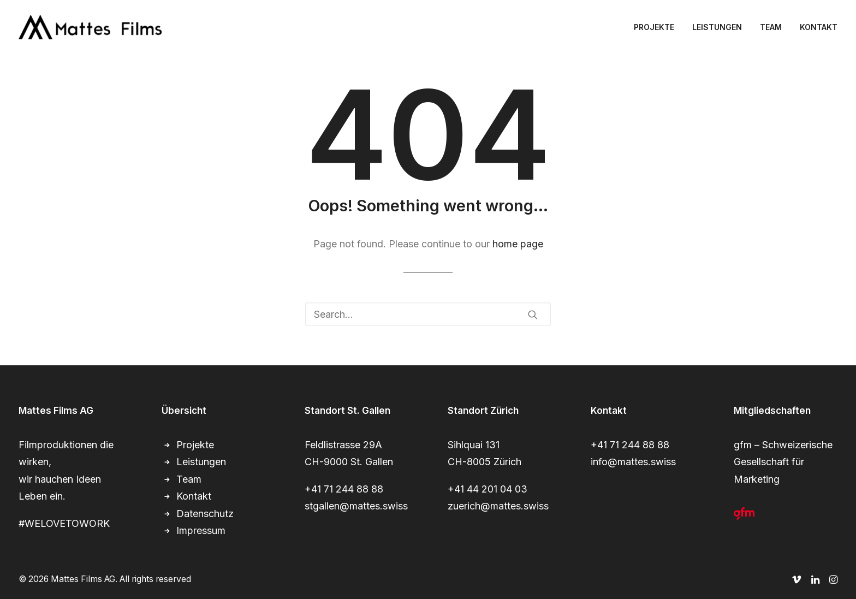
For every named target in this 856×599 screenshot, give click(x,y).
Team (188, 479)
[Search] (428, 314)
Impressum (200, 530)
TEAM (771, 27)
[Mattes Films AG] (90, 27)
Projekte (195, 444)
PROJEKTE (654, 27)
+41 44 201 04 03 (487, 489)
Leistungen (201, 461)
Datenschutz (205, 513)
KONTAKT (818, 27)
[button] (533, 314)
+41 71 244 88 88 (344, 489)
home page (517, 244)
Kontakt (193, 496)
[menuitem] (658, 27)
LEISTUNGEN (717, 27)
